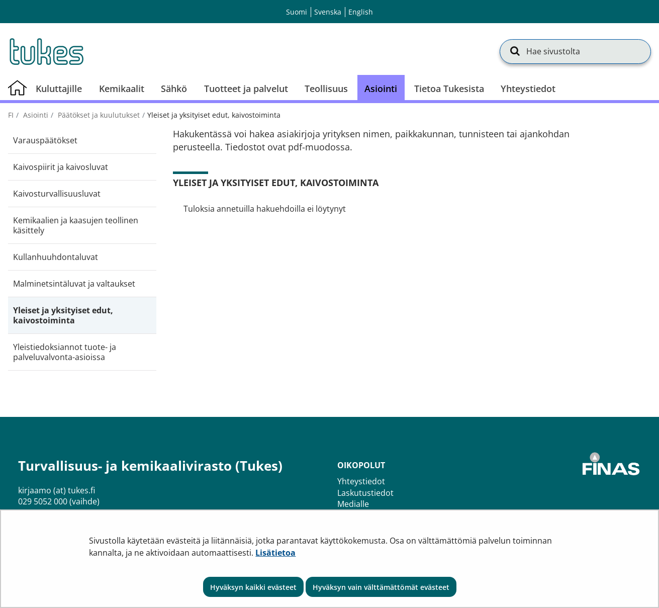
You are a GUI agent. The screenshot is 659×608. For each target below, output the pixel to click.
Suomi (296, 12)
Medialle (353, 503)
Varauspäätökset (45, 140)
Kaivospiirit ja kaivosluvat (60, 166)
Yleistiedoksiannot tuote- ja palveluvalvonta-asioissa (64, 352)
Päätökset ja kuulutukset (98, 115)
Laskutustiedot (365, 492)
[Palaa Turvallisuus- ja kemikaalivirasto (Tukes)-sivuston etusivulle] (45, 51)
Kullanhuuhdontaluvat (55, 257)
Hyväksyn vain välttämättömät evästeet (381, 587)
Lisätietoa (275, 552)
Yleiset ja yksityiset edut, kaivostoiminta (63, 315)
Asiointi (34, 115)
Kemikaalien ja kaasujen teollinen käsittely (75, 225)
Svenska (327, 12)
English (360, 12)
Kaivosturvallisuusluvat (57, 193)
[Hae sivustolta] (575, 51)
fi (11, 115)
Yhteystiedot (361, 481)
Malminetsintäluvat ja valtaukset (74, 283)
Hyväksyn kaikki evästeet (253, 587)
